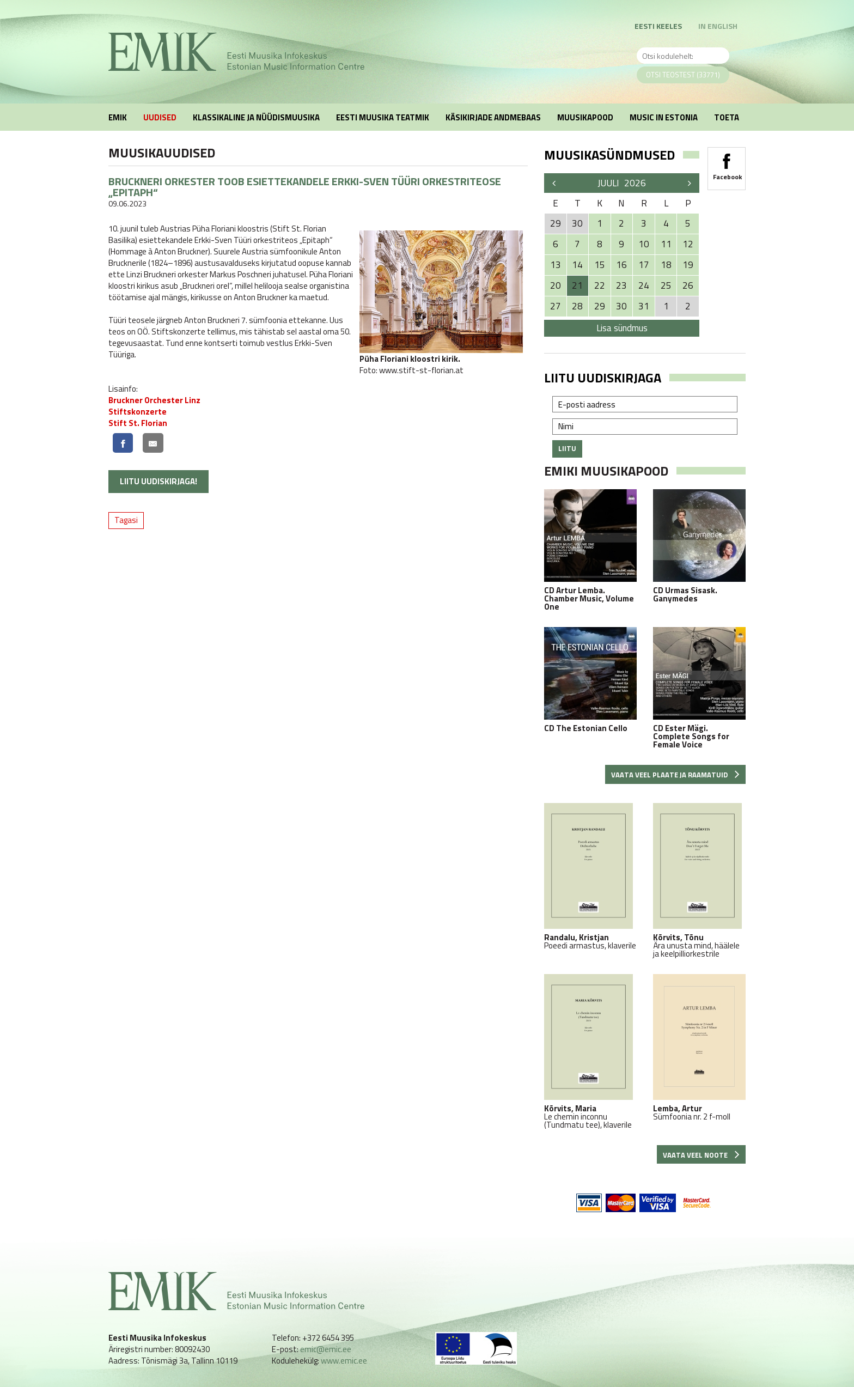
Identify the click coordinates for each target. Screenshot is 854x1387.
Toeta (726, 117)
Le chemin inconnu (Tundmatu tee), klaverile (590, 1051)
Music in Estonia (664, 117)
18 (666, 264)
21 (577, 285)
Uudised (159, 117)
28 (577, 306)
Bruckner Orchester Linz (154, 400)
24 (643, 285)
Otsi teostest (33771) (683, 74)
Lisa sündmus (622, 328)
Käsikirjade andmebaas (493, 117)
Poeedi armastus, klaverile (590, 876)
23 (621, 285)
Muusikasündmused (609, 155)
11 (666, 244)
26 (687, 285)
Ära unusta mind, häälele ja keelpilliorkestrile (699, 880)
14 (577, 264)
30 (621, 306)
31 (643, 306)
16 (621, 264)
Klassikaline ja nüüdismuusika (256, 117)
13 (555, 264)
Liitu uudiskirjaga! (158, 481)
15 (599, 264)
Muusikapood (585, 117)
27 (555, 306)
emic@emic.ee (325, 1349)
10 (643, 244)
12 (687, 244)
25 (666, 285)
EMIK (117, 117)
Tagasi (126, 520)
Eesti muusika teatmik (382, 117)
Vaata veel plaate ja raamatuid (675, 774)
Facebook (726, 163)
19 (687, 264)
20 (555, 285)
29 (599, 306)
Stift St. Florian (137, 423)
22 (599, 285)
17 (643, 264)
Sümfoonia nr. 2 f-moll (699, 1047)
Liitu (567, 448)
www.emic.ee (344, 1360)
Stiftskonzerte (137, 411)
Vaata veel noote (701, 1154)
